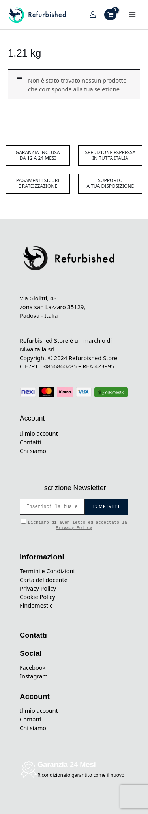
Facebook (32, 667)
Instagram (34, 676)
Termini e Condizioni (47, 571)
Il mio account (39, 433)
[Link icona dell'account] (92, 14)
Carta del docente (43, 580)
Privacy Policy (74, 527)
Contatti (30, 442)
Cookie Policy (37, 597)
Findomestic (36, 605)
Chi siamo (33, 451)
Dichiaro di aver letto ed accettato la (74, 524)
